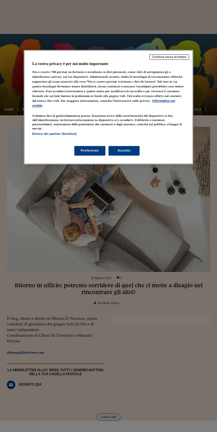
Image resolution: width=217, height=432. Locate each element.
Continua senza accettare (169, 57)
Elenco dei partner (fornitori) (54, 134)
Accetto (124, 150)
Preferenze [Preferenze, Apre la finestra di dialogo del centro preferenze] (90, 150)
